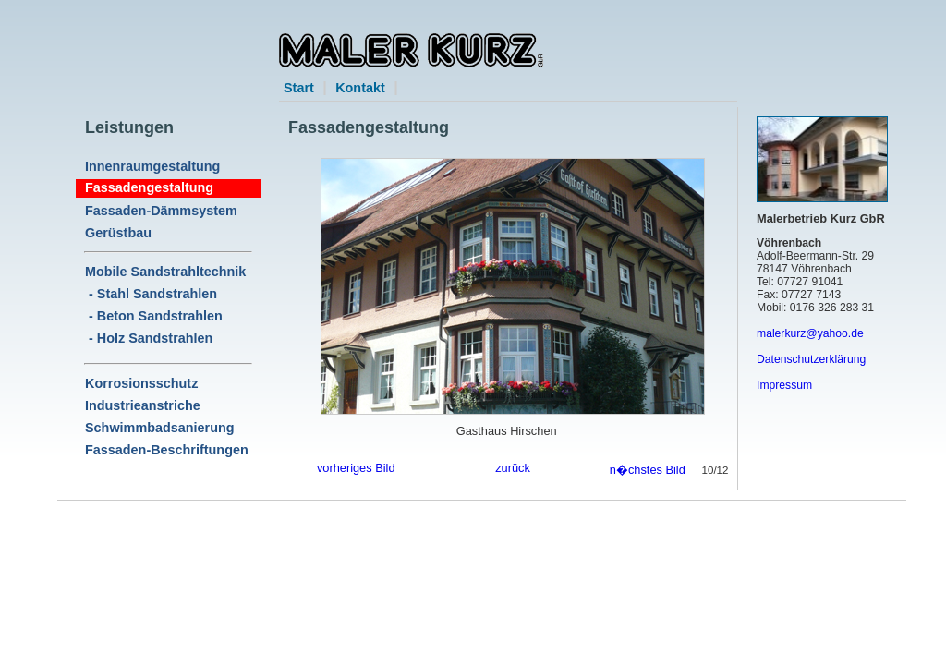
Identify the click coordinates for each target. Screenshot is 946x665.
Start (299, 87)
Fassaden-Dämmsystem (161, 210)
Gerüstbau (118, 232)
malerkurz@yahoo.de (810, 333)
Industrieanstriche (142, 405)
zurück (512, 468)
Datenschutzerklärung (811, 359)
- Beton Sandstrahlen (154, 315)
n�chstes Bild (647, 470)
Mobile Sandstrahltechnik (165, 271)
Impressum (784, 385)
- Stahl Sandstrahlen (151, 293)
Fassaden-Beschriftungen (167, 449)
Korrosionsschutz (141, 383)
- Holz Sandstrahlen (148, 338)
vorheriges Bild (356, 468)
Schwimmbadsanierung (160, 427)
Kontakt (360, 87)
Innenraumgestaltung (152, 166)
